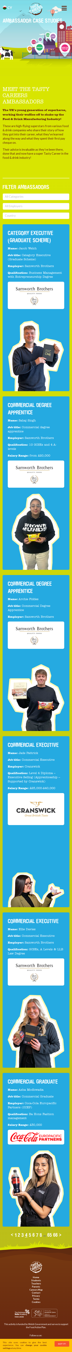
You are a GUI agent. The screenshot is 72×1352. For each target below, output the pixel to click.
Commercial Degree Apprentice (30, 587)
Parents (36, 1286)
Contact (36, 1292)
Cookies (36, 1302)
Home (36, 1277)
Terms (36, 1299)
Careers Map (36, 1289)
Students (36, 1280)
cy (7, 8)
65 (49, 1235)
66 (55, 1235)
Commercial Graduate (33, 1081)
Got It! (62, 1343)
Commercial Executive (33, 744)
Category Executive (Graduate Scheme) (30, 236)
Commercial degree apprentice (30, 409)
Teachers (36, 1283)
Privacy (36, 1295)
